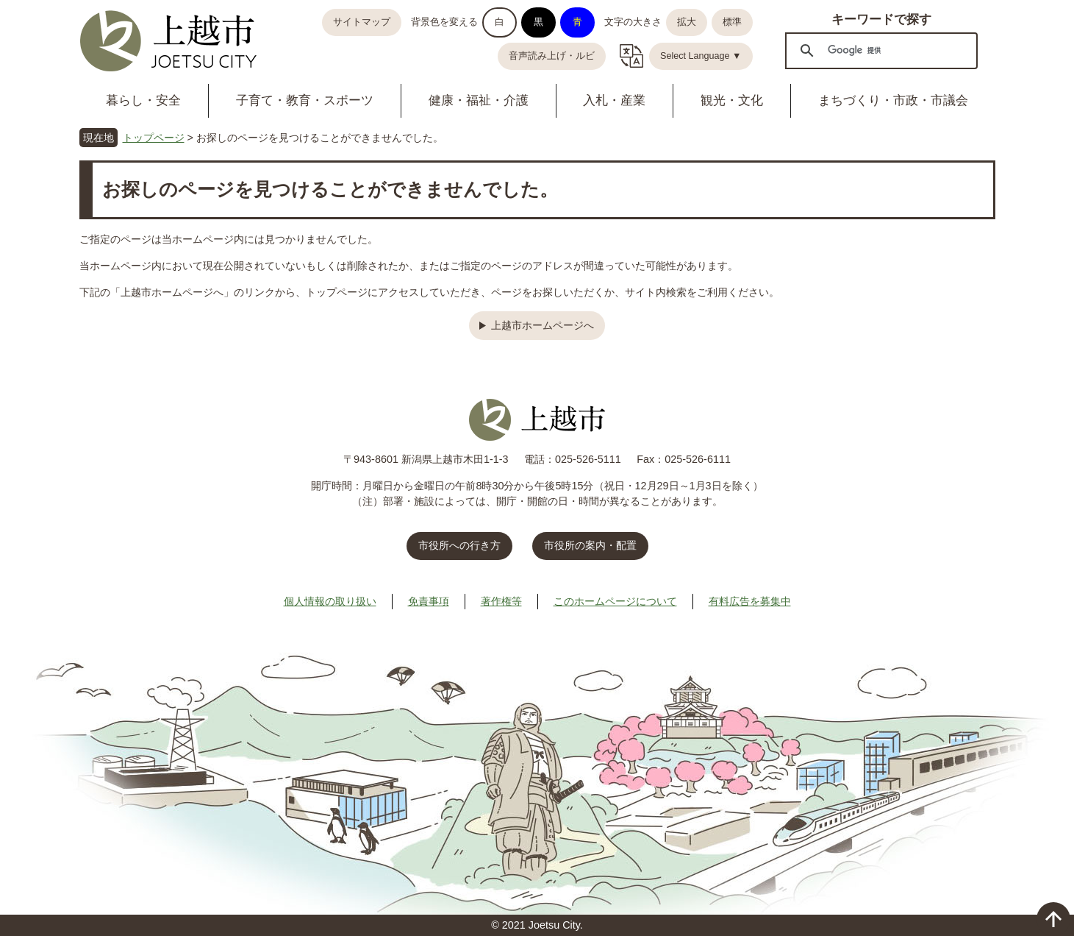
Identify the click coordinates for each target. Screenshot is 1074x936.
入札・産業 (614, 100)
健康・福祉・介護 (479, 100)
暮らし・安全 (143, 100)
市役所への (459, 545)
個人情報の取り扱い (330, 601)
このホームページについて (615, 601)
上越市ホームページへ (542, 325)
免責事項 (428, 601)
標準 (732, 22)
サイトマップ (361, 22)
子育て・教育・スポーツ (304, 100)
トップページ (154, 137)
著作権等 (501, 601)
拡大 (686, 22)
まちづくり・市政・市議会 (893, 100)
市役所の (590, 545)
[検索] (879, 50)
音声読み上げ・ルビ (552, 56)
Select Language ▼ (701, 56)
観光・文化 (732, 100)
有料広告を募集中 (750, 601)
